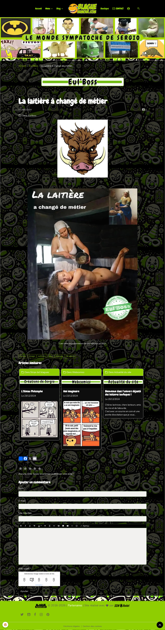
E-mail (21, 500)
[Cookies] (5, 625)
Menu (48, 8)
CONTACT (117, 8)
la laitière (71, 356)
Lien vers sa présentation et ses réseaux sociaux (82, 343)
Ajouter (24, 590)
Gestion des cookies (93, 625)
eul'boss (42, 356)
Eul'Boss (33, 65)
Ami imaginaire (72, 391)
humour (23, 356)
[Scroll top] (160, 625)
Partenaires (75, 605)
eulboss (59, 356)
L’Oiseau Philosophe (32, 391)
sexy (51, 356)
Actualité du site (125, 372)
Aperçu (84, 525)
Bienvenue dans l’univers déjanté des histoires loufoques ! (125, 393)
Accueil (38, 8)
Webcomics (80, 372)
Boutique (105, 8)
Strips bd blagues (40, 372)
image (32, 356)
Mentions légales (71, 625)
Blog (58, 8)
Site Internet (24, 512)
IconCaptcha (38, 584)
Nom (21, 488)
